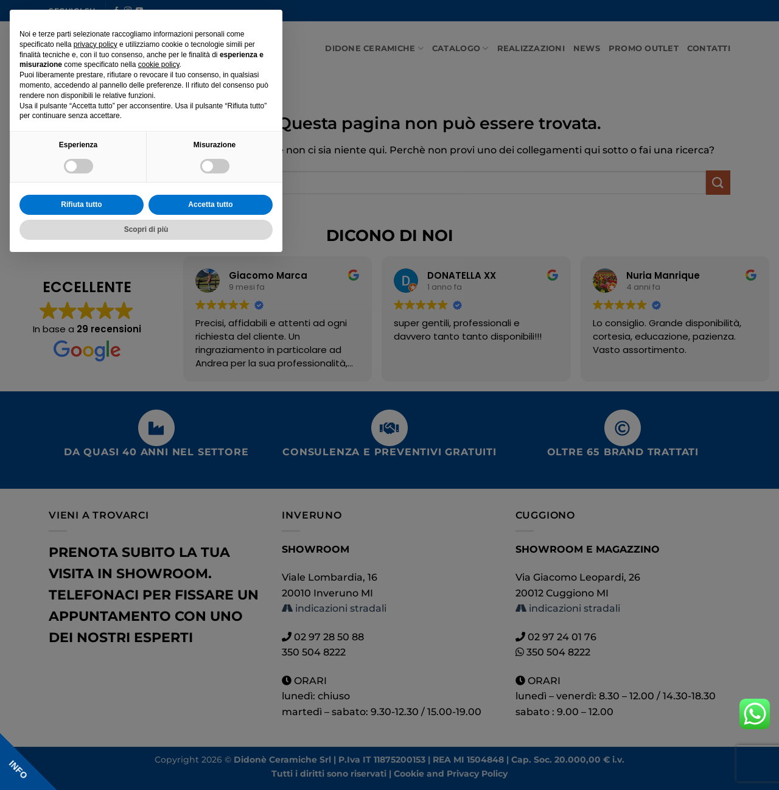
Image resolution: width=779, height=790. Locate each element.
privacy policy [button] (95, 44)
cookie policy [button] (159, 64)
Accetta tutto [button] (210, 204)
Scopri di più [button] (146, 229)
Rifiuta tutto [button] (81, 204)
